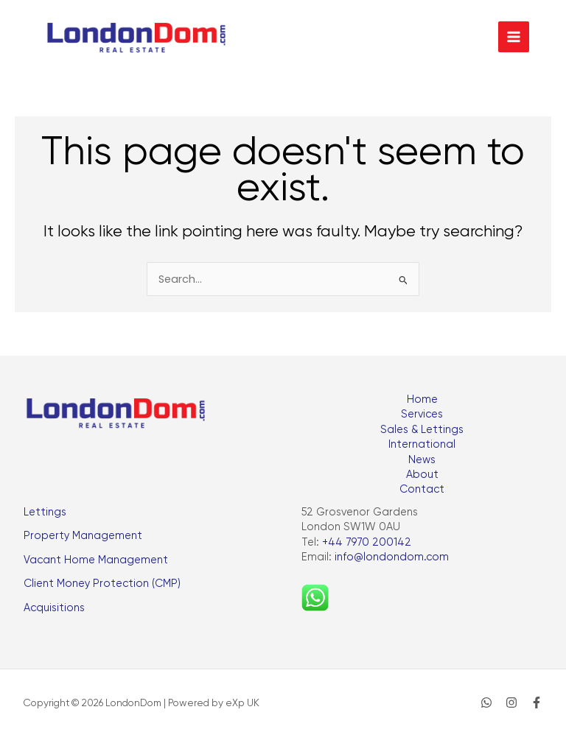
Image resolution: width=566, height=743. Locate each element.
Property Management (83, 535)
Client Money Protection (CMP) (102, 583)
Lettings (45, 512)
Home (422, 399)
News (422, 460)
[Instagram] (511, 702)
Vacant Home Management (96, 560)
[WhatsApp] (486, 702)
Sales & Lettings (422, 429)
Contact (421, 489)
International (421, 444)
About (422, 474)
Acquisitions (54, 608)
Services (422, 414)
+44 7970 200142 (366, 542)
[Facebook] (536, 702)
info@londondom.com (392, 557)
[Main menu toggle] (513, 36)
